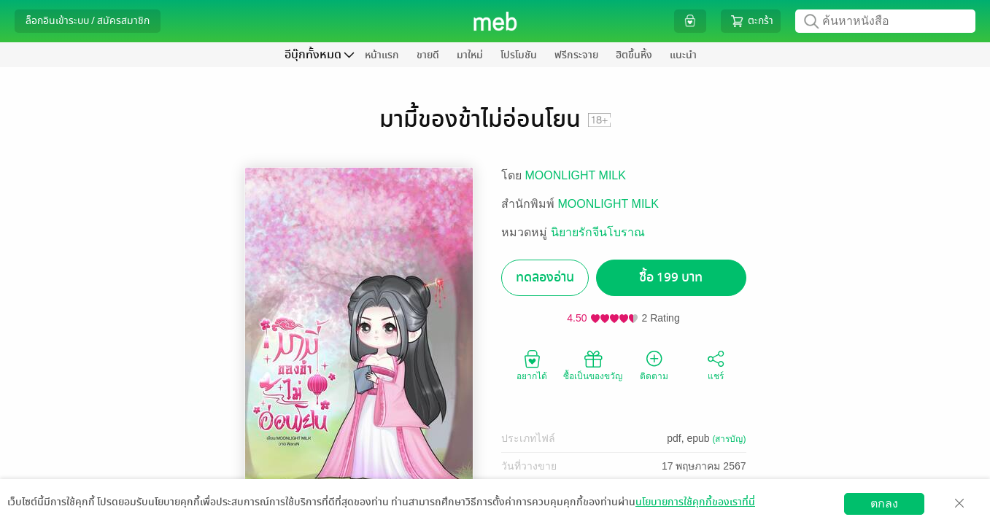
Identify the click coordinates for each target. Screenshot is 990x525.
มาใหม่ (470, 55)
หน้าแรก (382, 55)
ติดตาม (654, 364)
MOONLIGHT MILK (575, 175)
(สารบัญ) (729, 439)
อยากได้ (532, 364)
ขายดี (428, 55)
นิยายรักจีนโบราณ (598, 232)
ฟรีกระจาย (576, 55)
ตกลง (884, 503)
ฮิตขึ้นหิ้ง (634, 55)
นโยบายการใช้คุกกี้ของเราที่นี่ (695, 502)
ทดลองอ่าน (545, 277)
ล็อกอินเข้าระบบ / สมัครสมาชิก (88, 20)
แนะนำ (683, 55)
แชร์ (716, 364)
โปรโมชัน (518, 55)
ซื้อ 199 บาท (671, 277)
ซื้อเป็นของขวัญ (592, 364)
